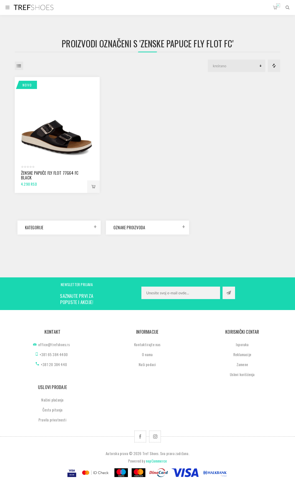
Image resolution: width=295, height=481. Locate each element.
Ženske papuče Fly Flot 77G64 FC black (49, 175)
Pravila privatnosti (52, 419)
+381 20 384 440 (54, 364)
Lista (19, 66)
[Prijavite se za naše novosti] (180, 293)
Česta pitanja (52, 409)
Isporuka (242, 344)
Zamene (242, 364)
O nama (147, 354)
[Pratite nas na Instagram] (155, 436)
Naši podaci (147, 364)
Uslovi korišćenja (242, 374)
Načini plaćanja (52, 399)
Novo (27, 84)
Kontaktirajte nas (147, 344)
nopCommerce (156, 461)
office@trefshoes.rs (54, 344)
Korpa (278, 5)
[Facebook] (140, 436)
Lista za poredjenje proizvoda (274, 66)
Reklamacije (242, 354)
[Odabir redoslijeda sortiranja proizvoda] (236, 66)
